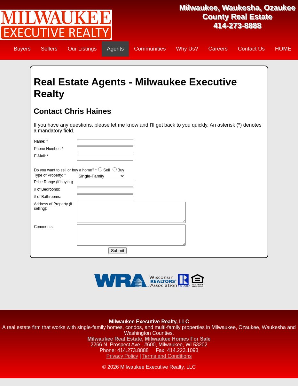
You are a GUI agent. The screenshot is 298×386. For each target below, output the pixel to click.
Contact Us (251, 49)
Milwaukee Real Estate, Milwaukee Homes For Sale (148, 346)
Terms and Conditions (167, 363)
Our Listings (82, 49)
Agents (115, 49)
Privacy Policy (122, 363)
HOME (283, 49)
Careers (217, 49)
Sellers (49, 49)
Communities (150, 49)
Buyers (22, 49)
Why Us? (187, 49)
